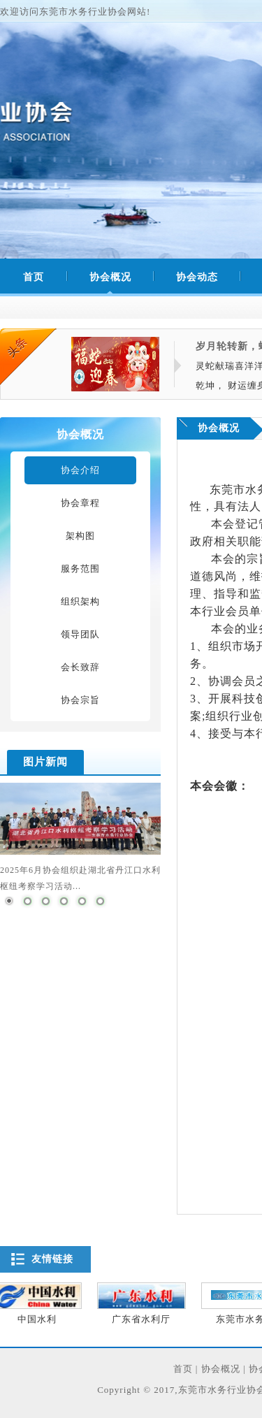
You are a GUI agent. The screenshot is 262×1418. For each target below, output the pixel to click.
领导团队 (80, 634)
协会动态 (188, 277)
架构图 (80, 535)
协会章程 (80, 503)
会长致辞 (80, 667)
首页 (183, 1368)
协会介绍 (80, 470)
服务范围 (80, 568)
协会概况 (101, 277)
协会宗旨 (80, 700)
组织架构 (80, 601)
